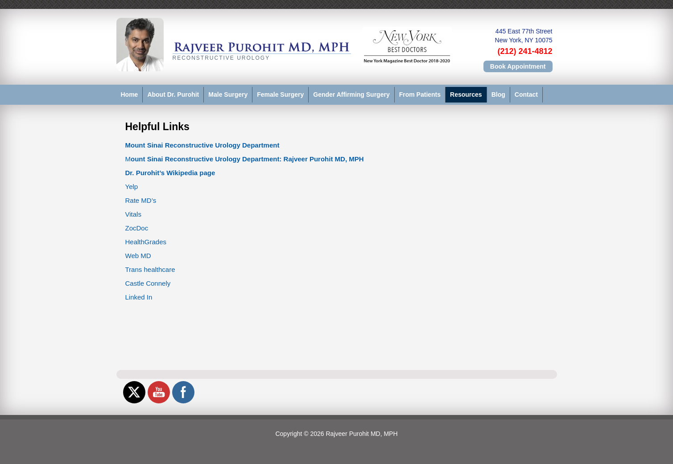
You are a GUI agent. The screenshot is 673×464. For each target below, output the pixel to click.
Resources (466, 94)
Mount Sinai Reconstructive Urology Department (202, 145)
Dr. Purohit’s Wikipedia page (170, 173)
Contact (526, 94)
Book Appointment (518, 66)
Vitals (133, 214)
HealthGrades (146, 242)
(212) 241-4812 (524, 51)
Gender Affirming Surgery (351, 94)
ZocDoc (137, 228)
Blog (498, 94)
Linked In (139, 297)
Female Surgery (280, 94)
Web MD (138, 255)
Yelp (131, 186)
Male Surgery (228, 94)
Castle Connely (148, 283)
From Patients (420, 94)
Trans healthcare (150, 269)
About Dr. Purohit (173, 94)
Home (129, 94)
